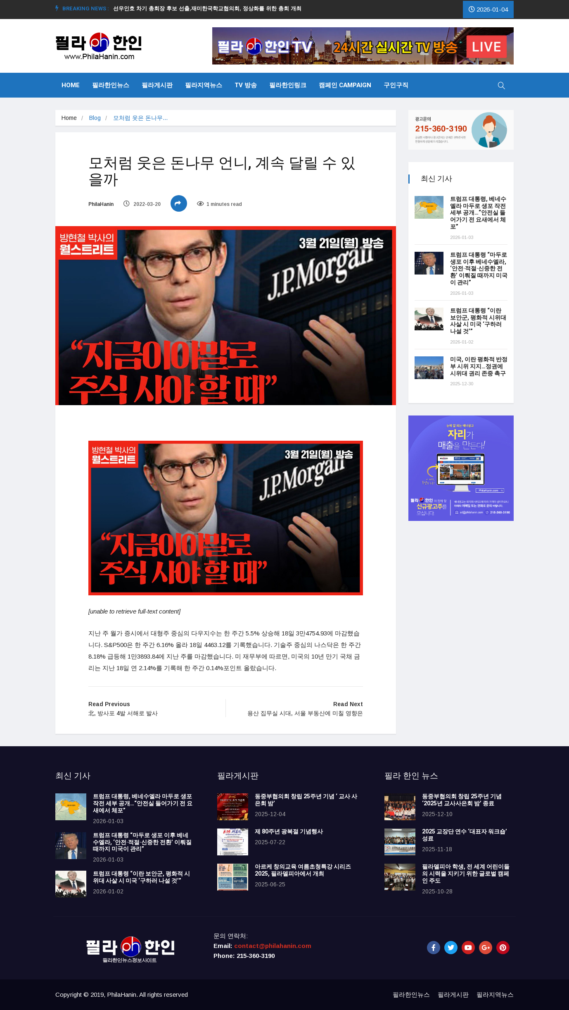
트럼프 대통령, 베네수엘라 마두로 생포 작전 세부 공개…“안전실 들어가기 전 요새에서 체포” (478, 213)
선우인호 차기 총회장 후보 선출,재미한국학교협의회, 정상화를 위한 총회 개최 (210, 8)
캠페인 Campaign (345, 85)
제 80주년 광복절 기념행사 (290, 831)
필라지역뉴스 (203, 85)
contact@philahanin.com (272, 945)
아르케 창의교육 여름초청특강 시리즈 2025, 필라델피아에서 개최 (303, 870)
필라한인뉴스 (110, 85)
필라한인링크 (287, 85)
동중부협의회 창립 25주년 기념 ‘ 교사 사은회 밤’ (306, 800)
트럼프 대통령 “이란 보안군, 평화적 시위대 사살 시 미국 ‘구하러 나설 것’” (478, 321)
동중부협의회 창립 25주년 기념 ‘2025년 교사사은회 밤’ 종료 (462, 800)
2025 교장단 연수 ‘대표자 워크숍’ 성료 (464, 835)
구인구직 (396, 85)
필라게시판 (157, 85)
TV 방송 (246, 85)
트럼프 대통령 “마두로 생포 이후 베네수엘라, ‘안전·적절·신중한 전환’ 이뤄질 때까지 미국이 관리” (478, 269)
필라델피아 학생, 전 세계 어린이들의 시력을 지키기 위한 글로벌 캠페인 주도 (466, 873)
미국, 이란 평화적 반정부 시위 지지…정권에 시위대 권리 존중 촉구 (478, 366)
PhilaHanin (101, 204)
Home (71, 85)
